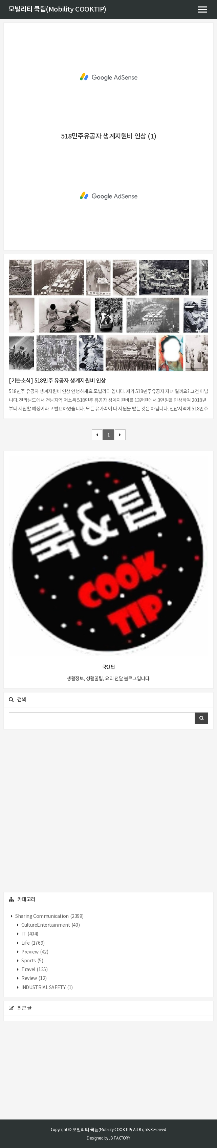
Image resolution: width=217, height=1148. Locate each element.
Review (34, 978)
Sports (32, 961)
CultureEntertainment (50, 925)
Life (33, 943)
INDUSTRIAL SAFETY (47, 987)
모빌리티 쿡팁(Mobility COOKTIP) (57, 9)
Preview (34, 952)
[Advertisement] (108, 77)
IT (29, 934)
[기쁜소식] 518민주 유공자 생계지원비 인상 (57, 381)
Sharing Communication (49, 916)
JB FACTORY (119, 1138)
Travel (34, 970)
